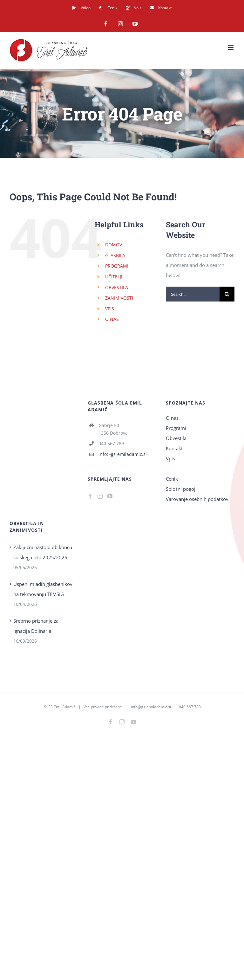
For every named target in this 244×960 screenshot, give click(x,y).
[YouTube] (109, 496)
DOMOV (113, 245)
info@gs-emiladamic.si (122, 454)
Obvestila (176, 438)
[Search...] (193, 294)
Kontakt (174, 448)
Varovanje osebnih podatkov (197, 499)
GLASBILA (115, 255)
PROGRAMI (116, 266)
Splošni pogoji (181, 489)
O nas (172, 418)
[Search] (227, 294)
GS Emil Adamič (62, 707)
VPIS (109, 309)
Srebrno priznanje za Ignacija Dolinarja (35, 626)
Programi (176, 428)
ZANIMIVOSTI (119, 298)
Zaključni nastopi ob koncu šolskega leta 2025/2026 (42, 552)
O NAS (112, 319)
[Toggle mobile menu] (231, 47)
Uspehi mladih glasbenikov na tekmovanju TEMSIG (42, 589)
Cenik (172, 479)
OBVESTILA (116, 287)
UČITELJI (113, 277)
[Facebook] (90, 496)
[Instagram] (100, 496)
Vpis (170, 458)
